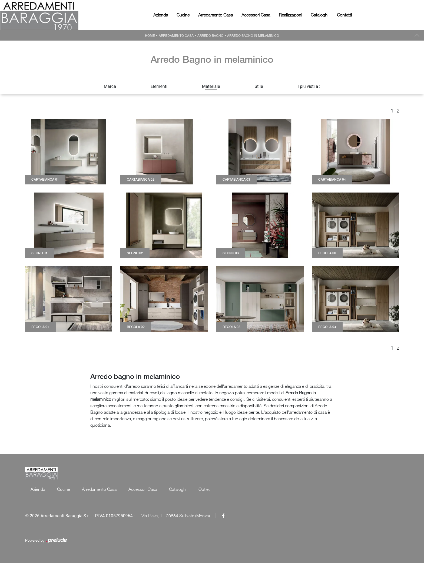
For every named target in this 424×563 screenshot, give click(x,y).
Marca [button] (110, 86)
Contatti (344, 14)
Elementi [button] (159, 86)
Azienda (160, 14)
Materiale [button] (211, 86)
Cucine (183, 14)
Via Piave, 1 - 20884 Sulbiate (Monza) (175, 515)
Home (150, 36)
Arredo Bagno (210, 36)
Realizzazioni (290, 14)
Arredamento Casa (215, 14)
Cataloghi (319, 14)
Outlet (204, 489)
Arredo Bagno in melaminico (253, 36)
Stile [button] (259, 86)
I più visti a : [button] (309, 86)
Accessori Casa (255, 14)
